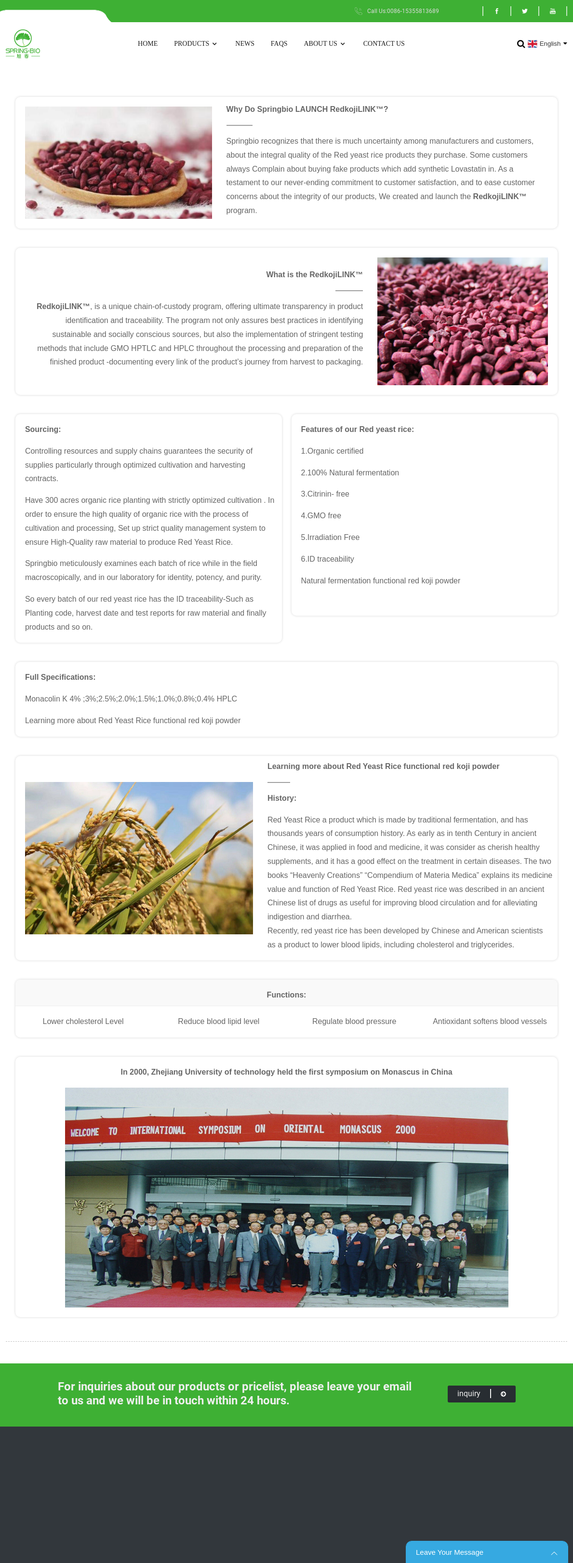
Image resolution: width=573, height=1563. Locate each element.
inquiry (481, 1393)
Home (148, 43)
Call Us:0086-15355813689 (403, 11)
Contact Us (384, 43)
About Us (325, 44)
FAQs (279, 43)
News (244, 43)
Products (196, 44)
